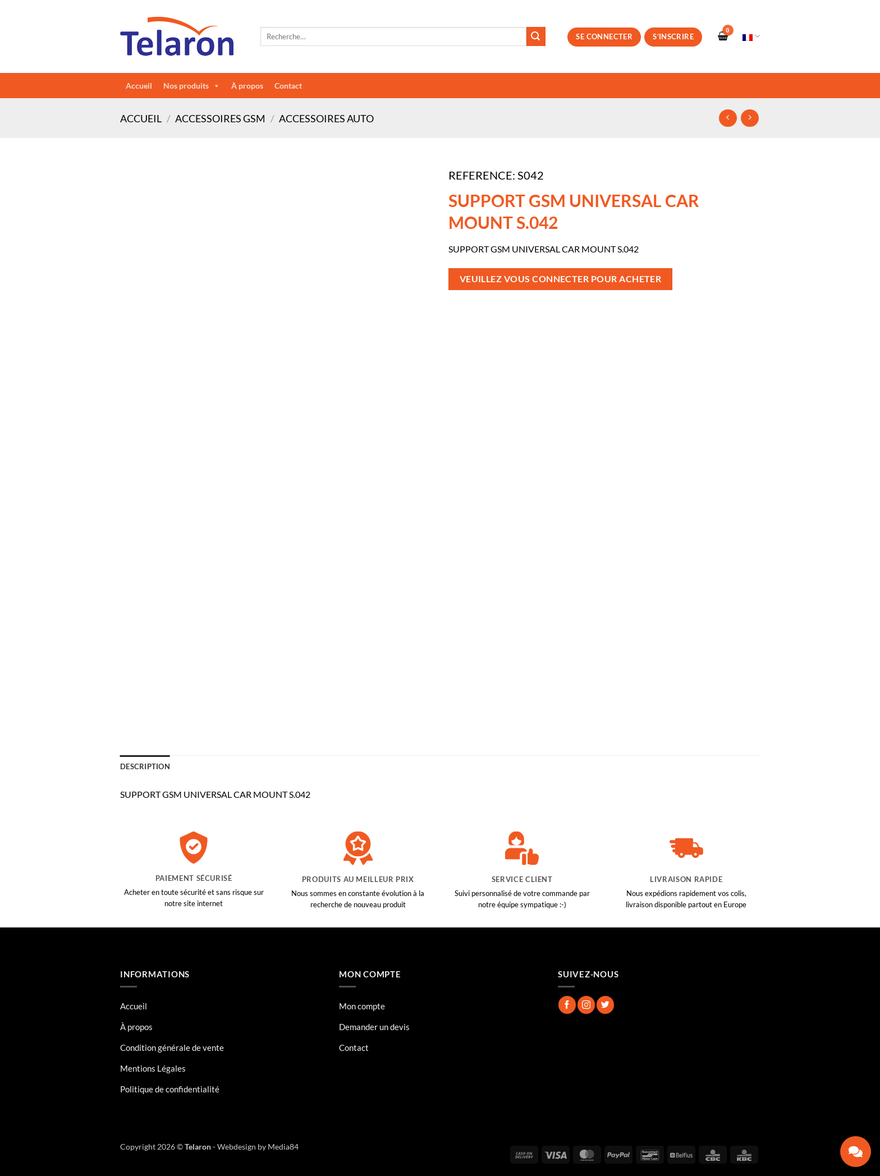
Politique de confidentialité (169, 1089)
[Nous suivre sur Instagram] (586, 1004)
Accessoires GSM (220, 118)
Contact (288, 85)
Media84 (283, 1146)
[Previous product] (749, 118)
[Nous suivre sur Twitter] (605, 1004)
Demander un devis (374, 1027)
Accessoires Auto (326, 118)
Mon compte (362, 1006)
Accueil (139, 85)
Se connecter (604, 36)
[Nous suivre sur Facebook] (567, 1004)
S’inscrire (673, 36)
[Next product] (727, 118)
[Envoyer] (536, 36)
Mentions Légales (153, 1068)
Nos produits (191, 86)
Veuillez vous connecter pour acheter (561, 279)
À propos (247, 85)
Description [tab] (145, 766)
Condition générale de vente (172, 1047)
